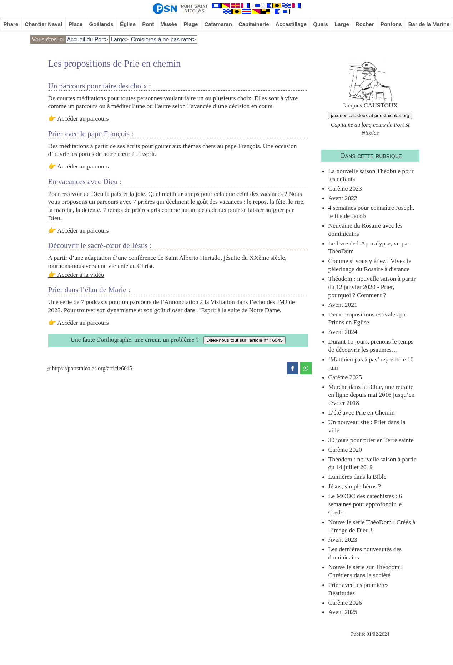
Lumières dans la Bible (357, 476)
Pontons (391, 24)
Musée (169, 24)
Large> (120, 39)
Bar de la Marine (429, 24)
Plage (190, 24)
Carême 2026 (345, 602)
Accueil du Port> (87, 39)
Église (128, 24)
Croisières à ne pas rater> (163, 39)
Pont (148, 24)
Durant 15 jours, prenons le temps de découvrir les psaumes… (370, 345)
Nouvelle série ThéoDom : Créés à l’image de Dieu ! (371, 526)
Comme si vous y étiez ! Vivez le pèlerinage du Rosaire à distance (370, 265)
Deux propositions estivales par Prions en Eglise (367, 318)
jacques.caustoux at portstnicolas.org (370, 115)
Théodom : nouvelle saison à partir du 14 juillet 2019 (372, 463)
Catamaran (218, 24)
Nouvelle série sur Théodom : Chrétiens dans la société (365, 571)
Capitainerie (253, 24)
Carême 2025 (345, 377)
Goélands (101, 24)
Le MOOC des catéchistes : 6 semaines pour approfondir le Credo (365, 504)
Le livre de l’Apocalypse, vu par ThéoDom (369, 247)
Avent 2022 (342, 198)
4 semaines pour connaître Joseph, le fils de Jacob (371, 211)
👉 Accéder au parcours (78, 118)
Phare (11, 24)
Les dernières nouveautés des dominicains (365, 553)
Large (341, 24)
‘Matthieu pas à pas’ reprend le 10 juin (371, 363)
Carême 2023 (345, 188)
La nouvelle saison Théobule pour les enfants (371, 175)
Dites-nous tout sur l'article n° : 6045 (244, 340)
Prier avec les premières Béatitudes (358, 589)
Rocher (365, 24)
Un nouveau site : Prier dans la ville (367, 426)
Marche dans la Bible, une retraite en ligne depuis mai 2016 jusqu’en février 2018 (371, 395)
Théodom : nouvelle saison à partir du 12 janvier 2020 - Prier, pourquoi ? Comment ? (372, 287)
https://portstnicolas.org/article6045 (89, 368)
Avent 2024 (342, 331)
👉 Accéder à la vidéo (76, 274)
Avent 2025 (342, 611)
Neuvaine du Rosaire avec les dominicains (365, 229)
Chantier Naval (43, 24)
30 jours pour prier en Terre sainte (371, 439)
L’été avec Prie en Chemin (361, 412)
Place (75, 24)
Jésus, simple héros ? (354, 486)
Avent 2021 (342, 304)
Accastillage (291, 24)
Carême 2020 (345, 449)
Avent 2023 (342, 539)
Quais (320, 24)
